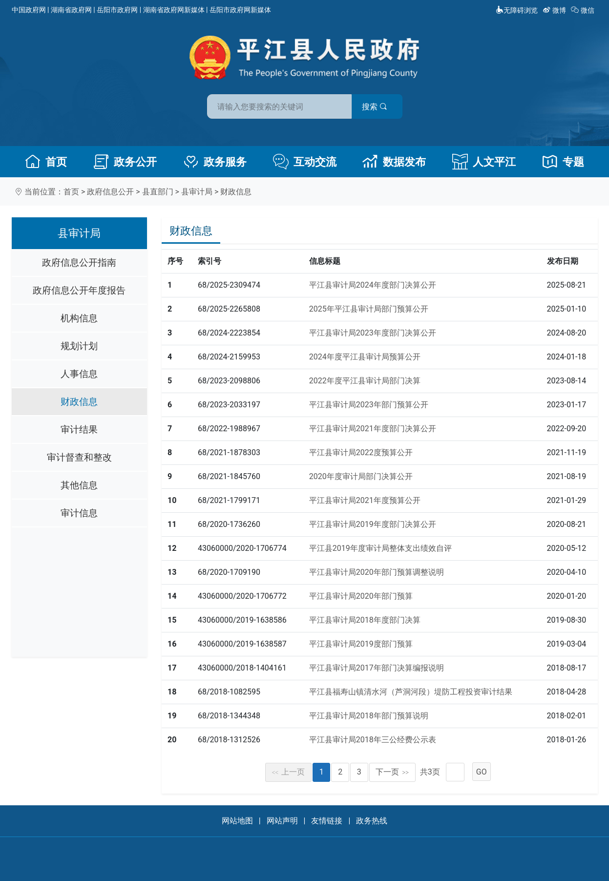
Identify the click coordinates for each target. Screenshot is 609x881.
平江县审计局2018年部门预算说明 (368, 715)
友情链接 (326, 820)
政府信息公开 (110, 191)
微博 (555, 10)
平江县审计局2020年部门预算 (361, 596)
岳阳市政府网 (117, 10)
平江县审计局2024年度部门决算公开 (372, 285)
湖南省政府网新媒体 (174, 10)
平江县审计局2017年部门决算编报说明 (376, 667)
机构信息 (79, 318)
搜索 (374, 106)
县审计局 (196, 191)
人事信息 (79, 373)
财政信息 (236, 191)
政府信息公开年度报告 (79, 290)
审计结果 (79, 429)
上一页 (288, 771)
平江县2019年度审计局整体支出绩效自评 (380, 548)
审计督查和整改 (79, 457)
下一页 (392, 771)
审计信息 (79, 513)
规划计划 (79, 346)
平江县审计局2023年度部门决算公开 (372, 332)
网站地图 (237, 820)
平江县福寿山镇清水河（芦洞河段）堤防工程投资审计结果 (410, 691)
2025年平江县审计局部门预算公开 (368, 309)
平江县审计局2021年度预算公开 (364, 500)
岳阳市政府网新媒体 (240, 10)
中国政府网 (29, 10)
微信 (583, 10)
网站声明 (282, 820)
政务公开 (125, 161)
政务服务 (215, 161)
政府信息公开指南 (79, 262)
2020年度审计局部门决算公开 (361, 476)
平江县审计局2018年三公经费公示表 (372, 739)
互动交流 (304, 161)
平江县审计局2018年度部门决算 (364, 620)
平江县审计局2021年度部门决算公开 (372, 428)
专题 (563, 161)
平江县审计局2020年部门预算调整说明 (376, 572)
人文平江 (484, 161)
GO (481, 771)
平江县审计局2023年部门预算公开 (368, 404)
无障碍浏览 (517, 10)
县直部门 (157, 191)
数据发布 (394, 161)
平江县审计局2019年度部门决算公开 (372, 524)
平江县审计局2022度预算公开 (361, 452)
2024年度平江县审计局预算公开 (364, 356)
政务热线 (371, 820)
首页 (46, 161)
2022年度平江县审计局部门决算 (364, 380)
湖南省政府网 (71, 10)
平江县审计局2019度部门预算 (361, 644)
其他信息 (79, 485)
